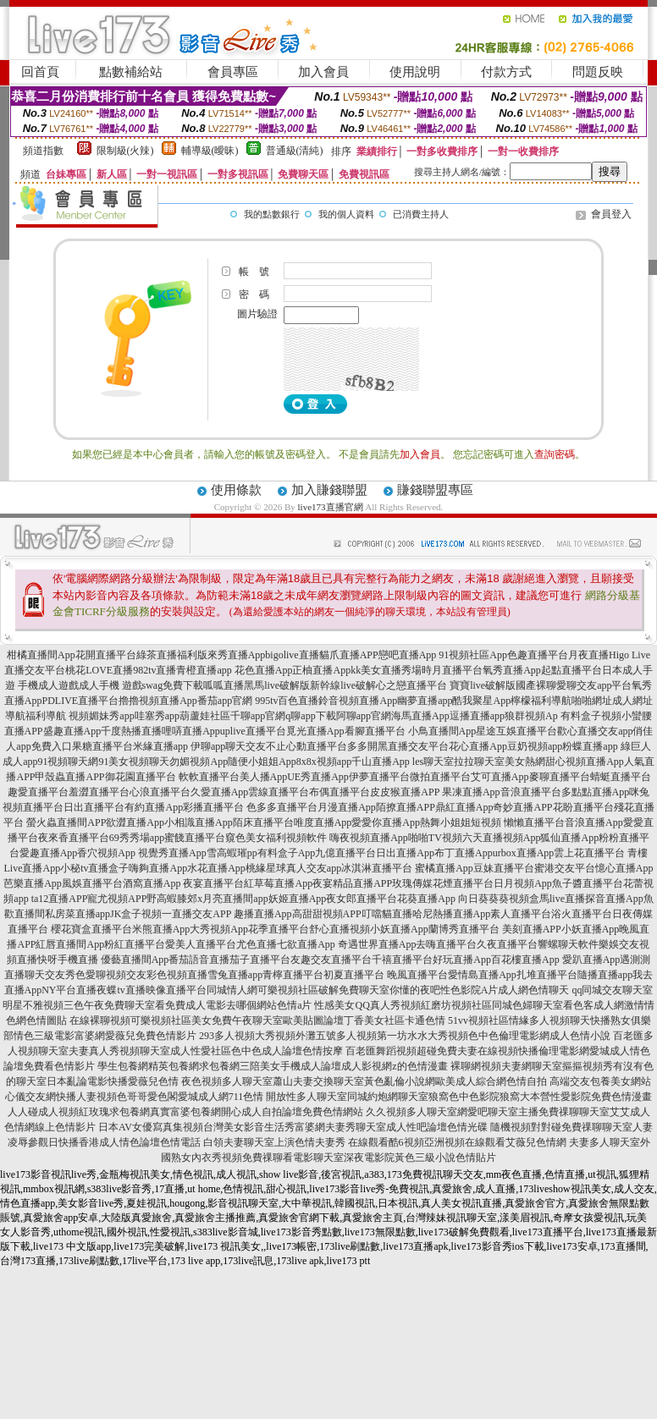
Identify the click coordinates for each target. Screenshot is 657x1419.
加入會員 (323, 72)
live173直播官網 (330, 507)
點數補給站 (131, 72)
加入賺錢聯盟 (329, 490)
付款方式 (506, 72)
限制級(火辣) (125, 151)
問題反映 (597, 72)
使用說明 (414, 72)
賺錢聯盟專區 (435, 490)
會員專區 (232, 72)
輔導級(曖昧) (210, 151)
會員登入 (611, 214)
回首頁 (40, 72)
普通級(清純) (294, 151)
